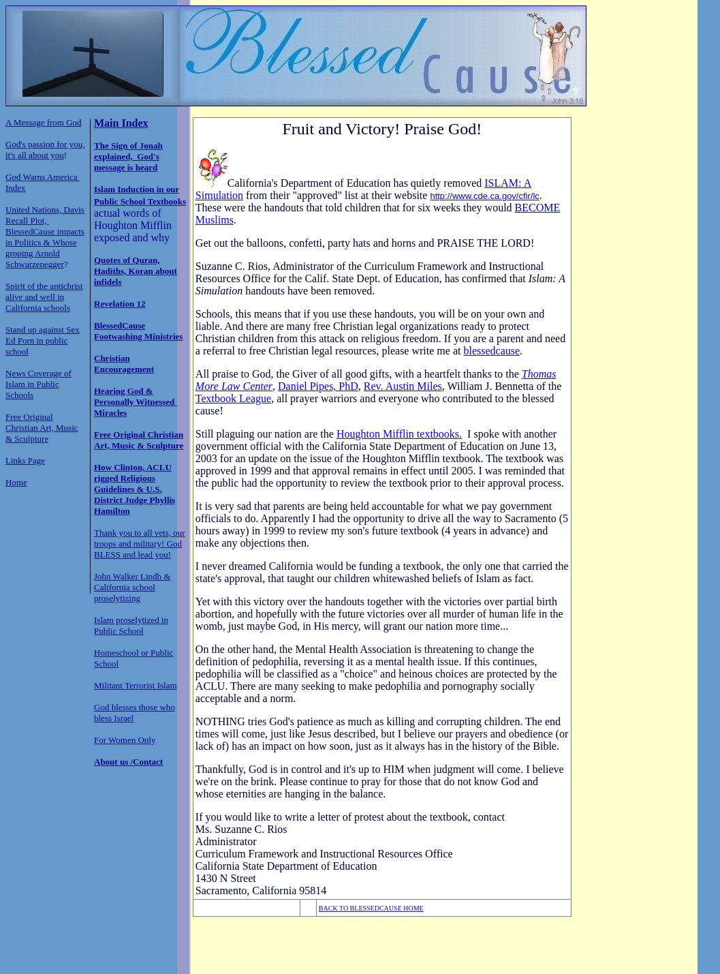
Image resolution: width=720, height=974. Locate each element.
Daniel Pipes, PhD (318, 386)
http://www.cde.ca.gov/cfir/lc (484, 196)
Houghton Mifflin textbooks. (399, 434)
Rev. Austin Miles (403, 386)
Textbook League (233, 398)
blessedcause (491, 350)
